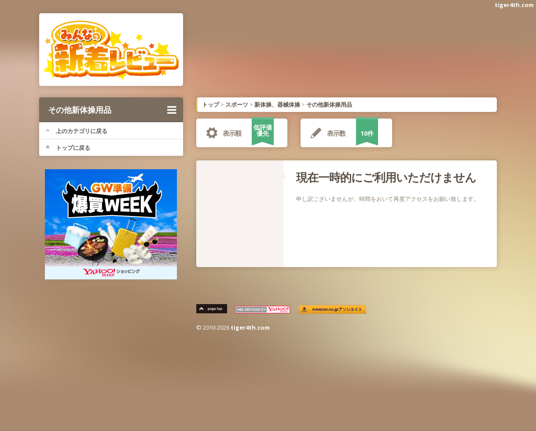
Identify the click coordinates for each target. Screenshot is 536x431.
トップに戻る (68, 148)
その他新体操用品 (112, 109)
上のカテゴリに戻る (76, 131)
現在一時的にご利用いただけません (386, 177)
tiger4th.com (514, 5)
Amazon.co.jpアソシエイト (337, 309)
